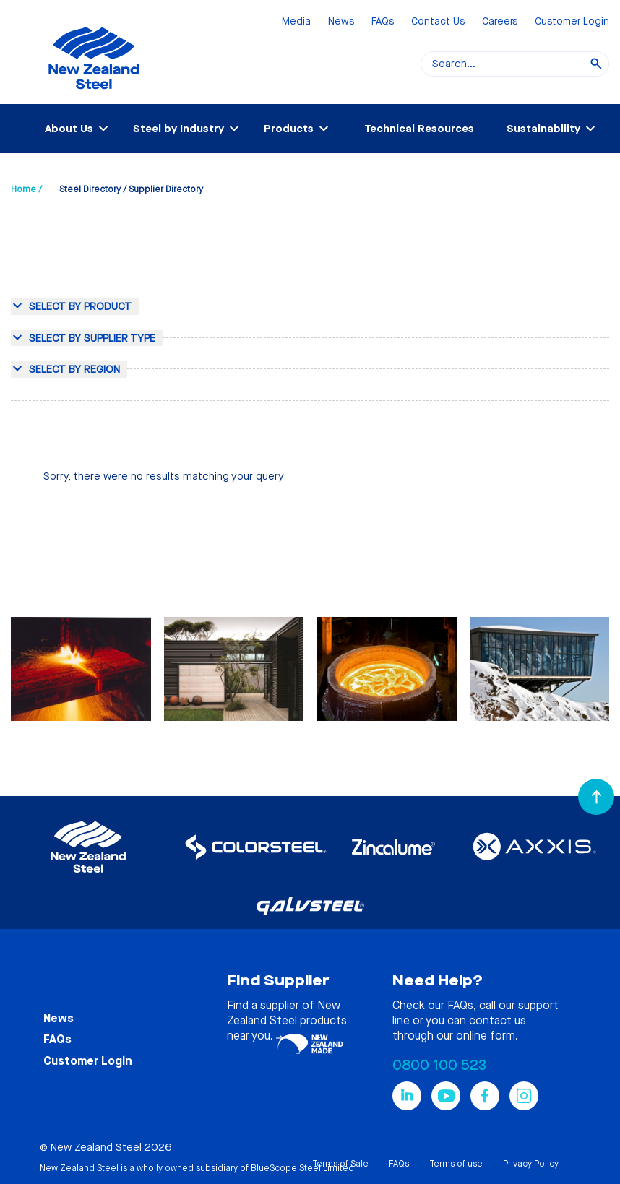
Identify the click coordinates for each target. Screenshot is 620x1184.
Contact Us (438, 22)
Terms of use (456, 1164)
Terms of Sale (340, 1164)
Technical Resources (419, 128)
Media (296, 22)
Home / (26, 189)
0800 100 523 (439, 1065)
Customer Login (572, 22)
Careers (499, 22)
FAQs (382, 22)
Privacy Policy (531, 1164)
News (341, 22)
